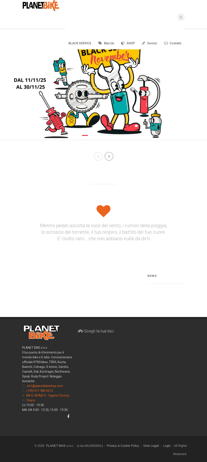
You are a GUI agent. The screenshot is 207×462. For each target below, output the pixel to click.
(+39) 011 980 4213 (39, 390)
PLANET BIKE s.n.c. (60, 445)
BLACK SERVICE (79, 43)
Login (167, 445)
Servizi (149, 43)
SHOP (128, 43)
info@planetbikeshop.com (45, 386)
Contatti (172, 43)
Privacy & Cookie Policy (123, 445)
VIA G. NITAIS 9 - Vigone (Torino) (47, 395)
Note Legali (151, 445)
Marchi (106, 43)
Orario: (31, 400)
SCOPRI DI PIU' (103, 91)
